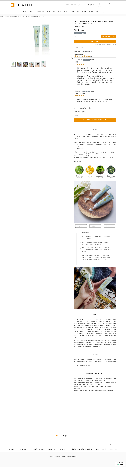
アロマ (24, 11)
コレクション (57, 11)
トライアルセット (75, 11)
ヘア (48, 11)
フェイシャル (40, 11)
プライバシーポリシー (63, 449)
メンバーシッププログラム (48, 449)
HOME (1, 16)
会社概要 (96, 449)
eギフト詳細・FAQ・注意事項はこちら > (105, 44)
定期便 (91, 11)
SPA (97, 11)
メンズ (65, 11)
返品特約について (79, 47)
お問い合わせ (12, 449)
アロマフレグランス (9, 16)
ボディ (31, 11)
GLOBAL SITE (113, 449)
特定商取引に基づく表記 (78, 449)
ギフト (84, 11)
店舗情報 (89, 449)
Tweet (76, 115)
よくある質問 (35, 449)
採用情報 (104, 449)
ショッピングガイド (23, 449)
